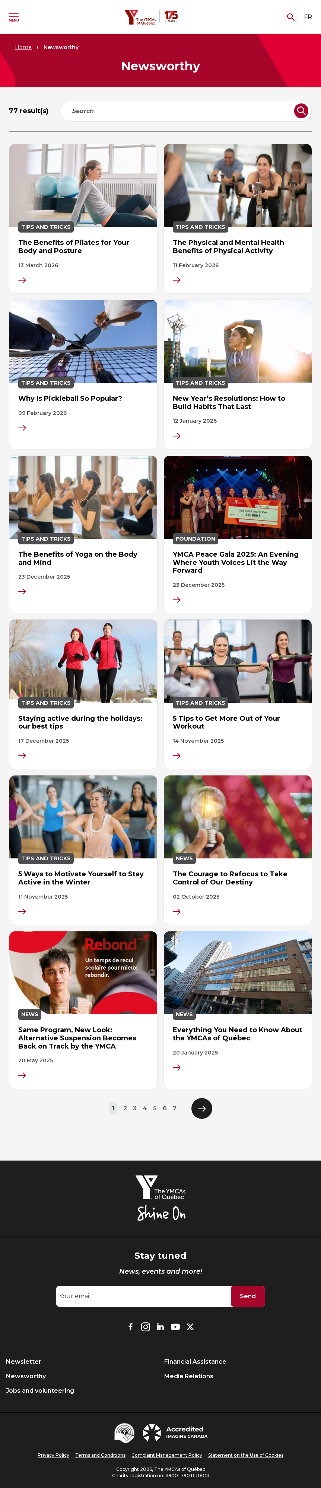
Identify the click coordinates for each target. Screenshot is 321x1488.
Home (23, 47)
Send (248, 1296)
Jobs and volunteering (40, 1390)
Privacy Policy (53, 1455)
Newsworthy (26, 1376)
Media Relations (188, 1376)
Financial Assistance (195, 1361)
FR (308, 16)
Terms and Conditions (100, 1455)
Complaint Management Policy (166, 1455)
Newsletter (23, 1361)
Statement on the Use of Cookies (245, 1455)
